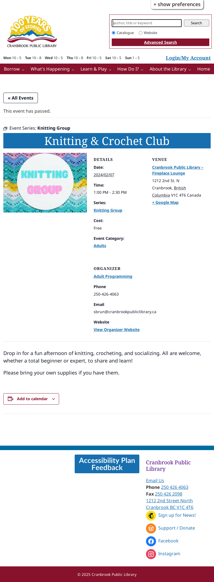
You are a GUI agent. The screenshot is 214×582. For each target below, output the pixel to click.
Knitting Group (108, 210)
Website (150, 32)
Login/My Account (188, 57)
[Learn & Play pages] (111, 69)
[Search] (147, 23)
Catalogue (125, 32)
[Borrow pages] (24, 69)
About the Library (168, 69)
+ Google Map (165, 202)
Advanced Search (160, 42)
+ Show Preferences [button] (177, 4)
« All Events (20, 98)
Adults (100, 245)
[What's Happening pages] (74, 69)
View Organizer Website (117, 329)
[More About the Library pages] (191, 69)
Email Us (155, 480)
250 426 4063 (174, 487)
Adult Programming (113, 276)
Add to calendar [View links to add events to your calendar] (32, 398)
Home (203, 69)
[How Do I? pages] (143, 69)
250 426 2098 (168, 494)
